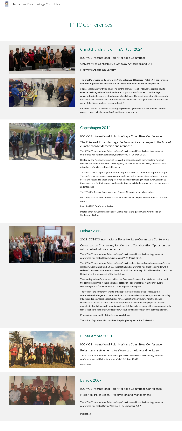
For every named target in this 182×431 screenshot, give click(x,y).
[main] (91, 24)
